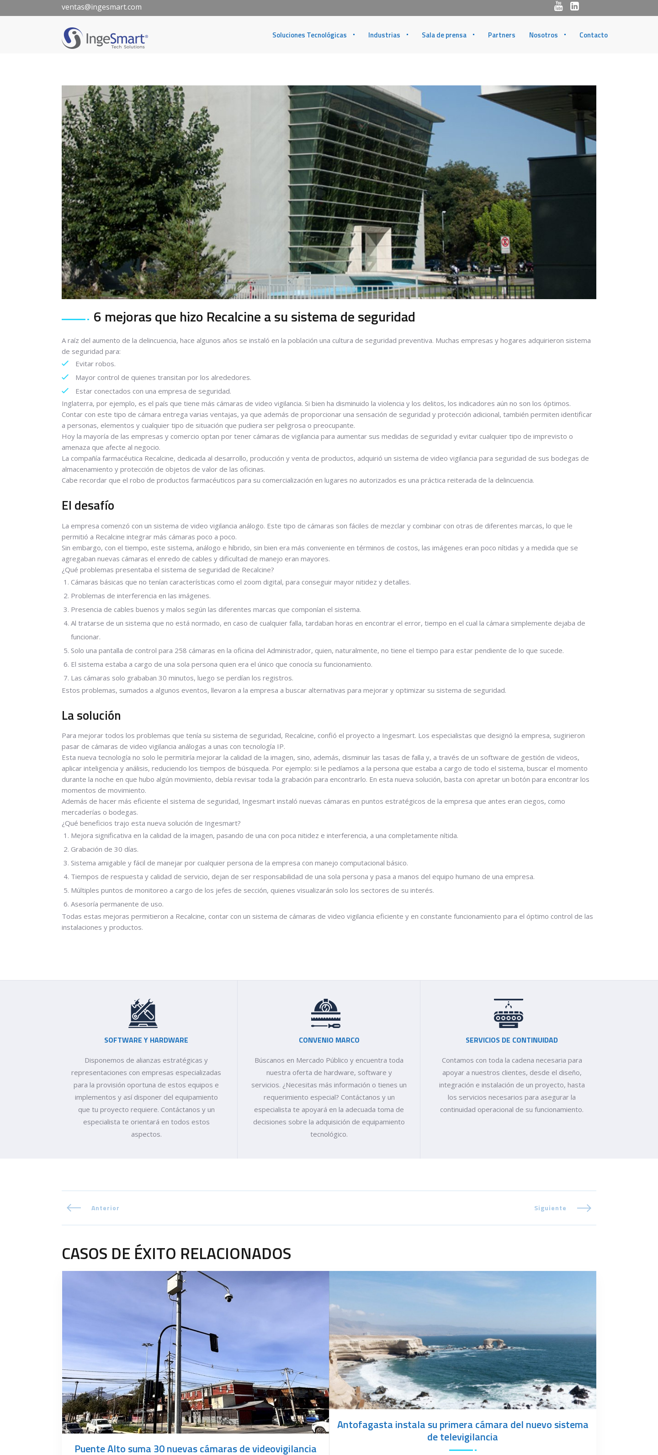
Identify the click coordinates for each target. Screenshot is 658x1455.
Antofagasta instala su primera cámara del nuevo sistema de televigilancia (463, 1227)
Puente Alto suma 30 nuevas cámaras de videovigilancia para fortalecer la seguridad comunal (195, 1251)
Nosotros (543, 35)
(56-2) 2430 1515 (392, 1432)
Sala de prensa (444, 35)
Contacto (593, 35)
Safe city (245, 1283)
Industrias (384, 35)
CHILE (345, 1406)
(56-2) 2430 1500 (394, 1443)
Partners (501, 35)
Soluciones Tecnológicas (309, 35)
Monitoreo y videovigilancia (178, 1283)
